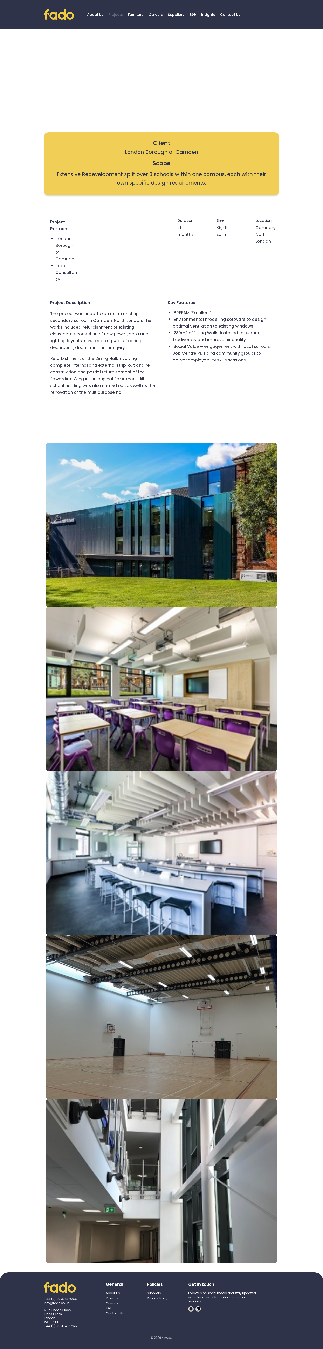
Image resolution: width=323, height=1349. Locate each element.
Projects (115, 14)
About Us (95, 14)
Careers (156, 14)
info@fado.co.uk (56, 1303)
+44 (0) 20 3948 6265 (60, 1299)
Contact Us (230, 14)
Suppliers (176, 14)
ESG (192, 14)
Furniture (136, 14)
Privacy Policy (157, 1298)
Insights (208, 14)
